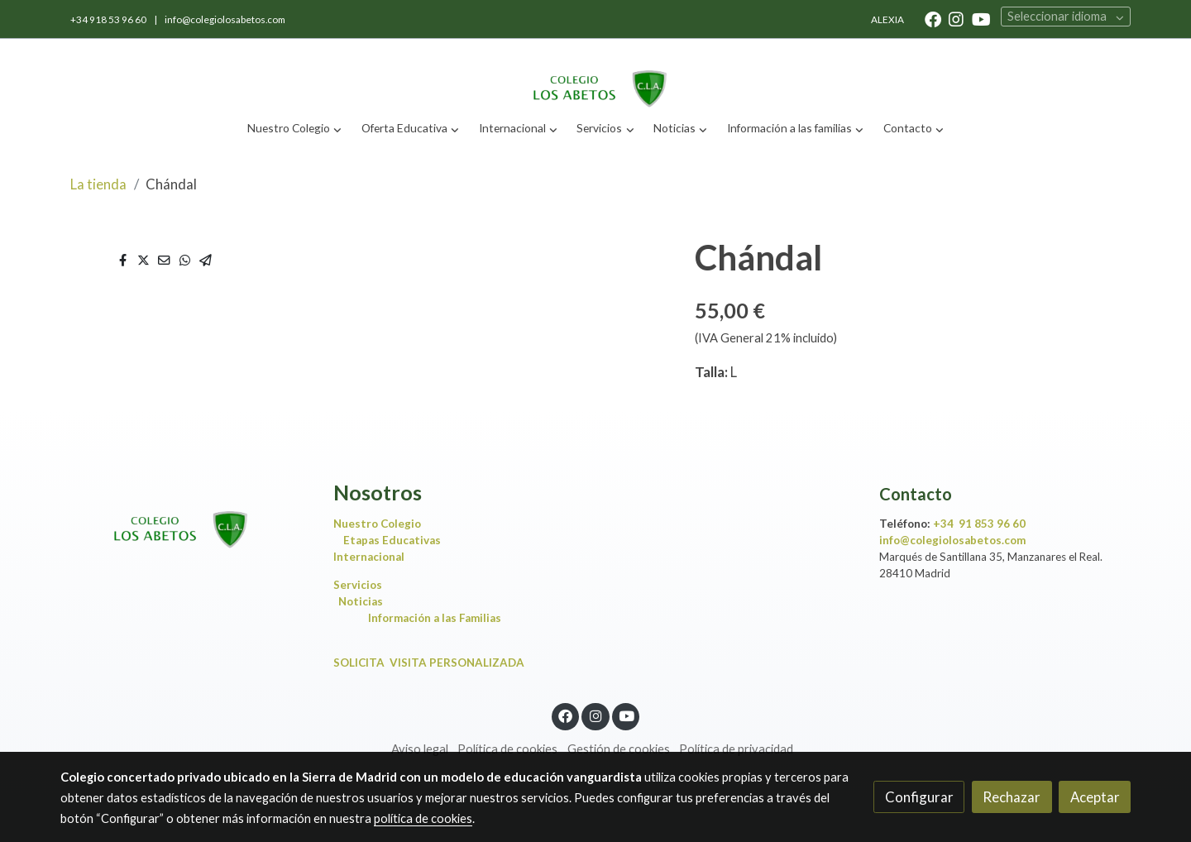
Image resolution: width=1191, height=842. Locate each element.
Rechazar (1011, 797)
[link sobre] (186, 516)
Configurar (919, 797)
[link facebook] (933, 18)
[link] (595, 75)
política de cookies (423, 818)
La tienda (98, 184)
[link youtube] (981, 18)
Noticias (364, 601)
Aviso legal (419, 749)
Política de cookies (507, 749)
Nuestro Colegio (377, 523)
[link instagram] (956, 18)
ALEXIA (887, 19)
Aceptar (1095, 797)
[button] (295, 128)
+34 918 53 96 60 (109, 19)
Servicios (361, 584)
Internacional (368, 556)
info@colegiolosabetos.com (225, 19)
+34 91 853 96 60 (979, 523)
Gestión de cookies (618, 749)
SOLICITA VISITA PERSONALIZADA (428, 662)
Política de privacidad (736, 749)
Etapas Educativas (392, 540)
